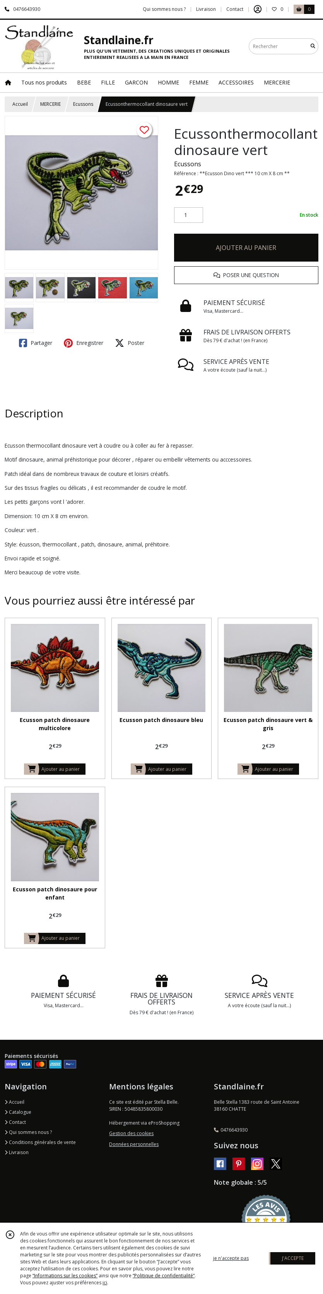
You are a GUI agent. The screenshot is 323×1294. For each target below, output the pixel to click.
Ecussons (83, 104)
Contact (234, 9)
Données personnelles (134, 1144)
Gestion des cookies (131, 1133)
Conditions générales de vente (40, 1142)
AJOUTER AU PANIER (246, 247)
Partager (35, 343)
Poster (129, 343)
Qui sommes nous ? (28, 1132)
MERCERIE (50, 104)
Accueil (20, 104)
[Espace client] (257, 9)
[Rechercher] (313, 46)
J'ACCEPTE (293, 1258)
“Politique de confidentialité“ (164, 1275)
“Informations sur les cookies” (64, 1275)
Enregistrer (83, 343)
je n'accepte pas (231, 1258)
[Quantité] (188, 215)
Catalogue (18, 1112)
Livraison (17, 1152)
